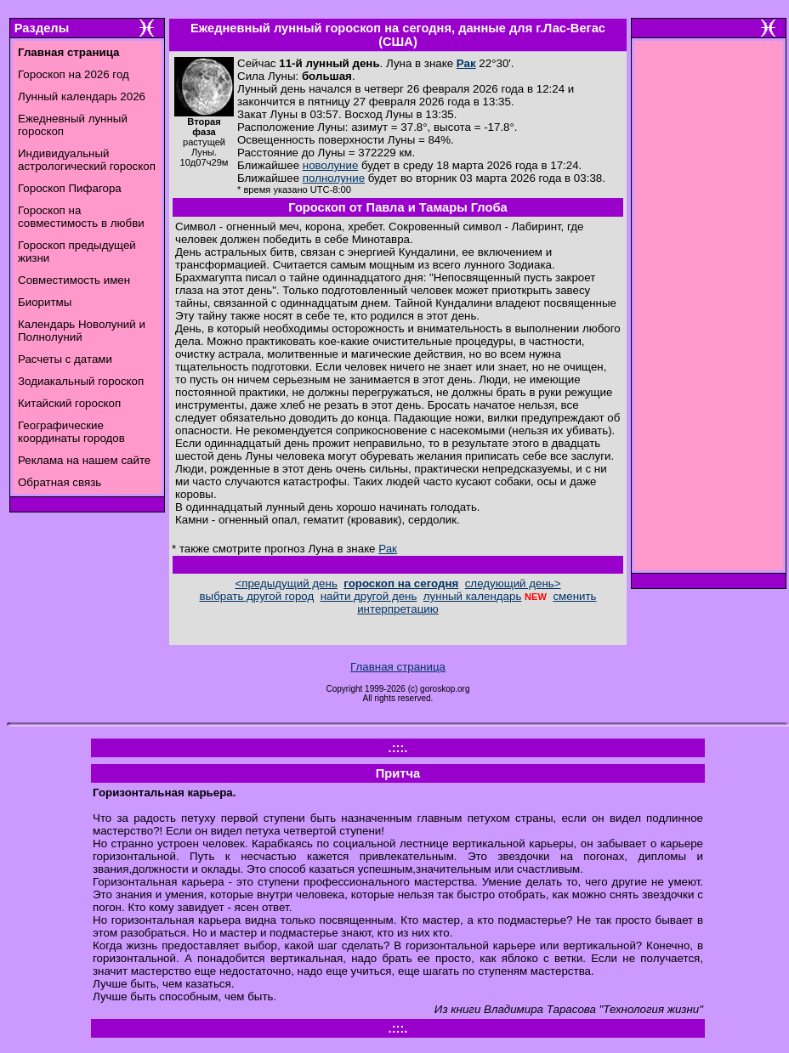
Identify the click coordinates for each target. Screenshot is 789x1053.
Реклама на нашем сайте (84, 460)
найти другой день (369, 596)
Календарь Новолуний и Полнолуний (81, 330)
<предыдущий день (286, 583)
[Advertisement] (709, 310)
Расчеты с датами (65, 359)
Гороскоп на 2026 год (73, 74)
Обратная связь (59, 482)
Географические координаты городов (71, 431)
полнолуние (334, 178)
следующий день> (513, 583)
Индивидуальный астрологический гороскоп (87, 160)
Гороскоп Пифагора (70, 188)
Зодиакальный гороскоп (81, 381)
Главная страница (398, 666)
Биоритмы (44, 302)
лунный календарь (472, 596)
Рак (466, 63)
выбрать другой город (257, 596)
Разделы (41, 28)
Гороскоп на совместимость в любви (81, 216)
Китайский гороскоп (69, 403)
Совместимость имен (74, 280)
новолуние (330, 165)
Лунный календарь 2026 (81, 96)
